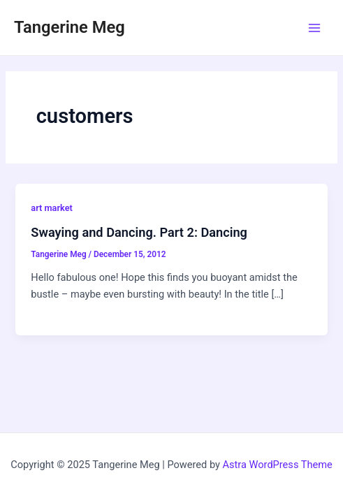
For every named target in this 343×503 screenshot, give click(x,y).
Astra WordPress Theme (278, 464)
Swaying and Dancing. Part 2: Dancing (139, 232)
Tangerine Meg (69, 27)
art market (51, 208)
